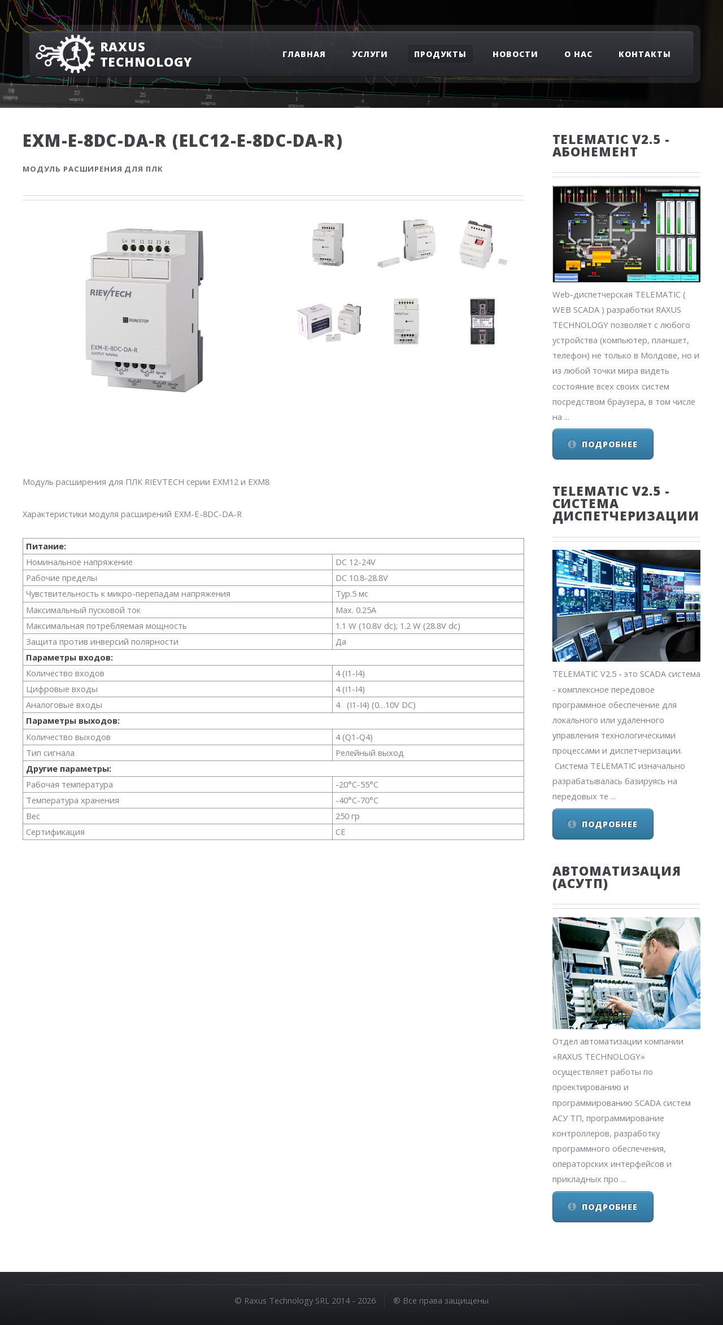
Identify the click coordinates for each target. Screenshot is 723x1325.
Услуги (370, 54)
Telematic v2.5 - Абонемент (611, 145)
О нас (578, 54)
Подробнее (610, 444)
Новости (515, 54)
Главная (304, 54)
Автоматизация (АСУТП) (616, 876)
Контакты (645, 54)
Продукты (440, 54)
